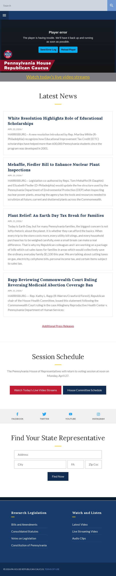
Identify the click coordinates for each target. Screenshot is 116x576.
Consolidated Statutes (24, 531)
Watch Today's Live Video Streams (35, 390)
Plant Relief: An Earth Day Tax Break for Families (56, 215)
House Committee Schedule (84, 390)
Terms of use (52, 569)
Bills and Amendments (24, 524)
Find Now (58, 476)
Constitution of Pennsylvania (29, 545)
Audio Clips (79, 538)
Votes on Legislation (23, 538)
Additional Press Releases (58, 326)
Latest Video (80, 524)
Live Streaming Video (85, 531)
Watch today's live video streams (58, 76)
